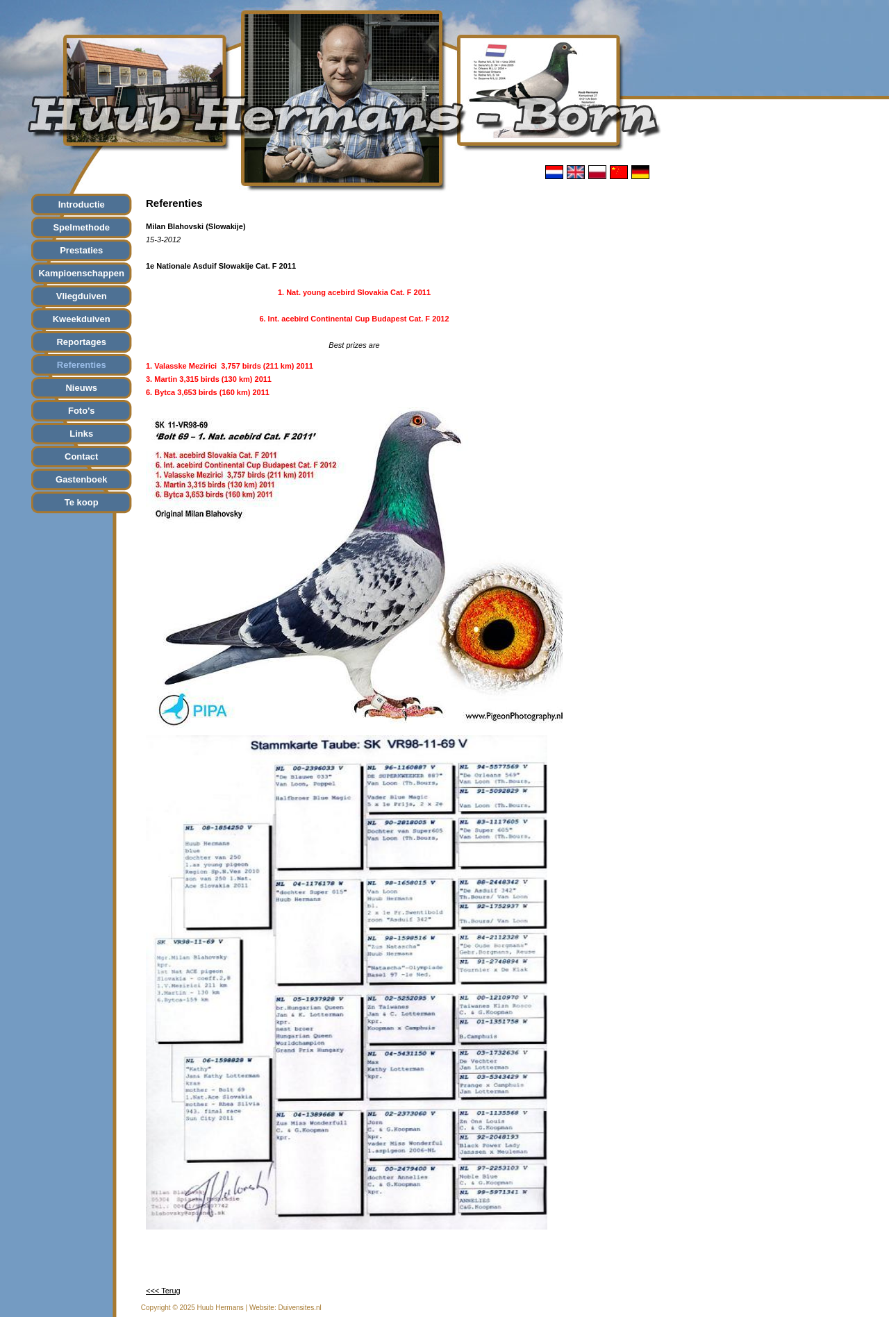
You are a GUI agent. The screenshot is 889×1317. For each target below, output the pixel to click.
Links (81, 433)
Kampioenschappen (81, 273)
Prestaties (81, 250)
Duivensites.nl (299, 1307)
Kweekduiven (81, 319)
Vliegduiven (81, 296)
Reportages (81, 342)
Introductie (81, 204)
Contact (81, 456)
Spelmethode (81, 227)
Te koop (82, 502)
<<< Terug (163, 1290)
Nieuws (81, 388)
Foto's (81, 410)
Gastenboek (81, 479)
